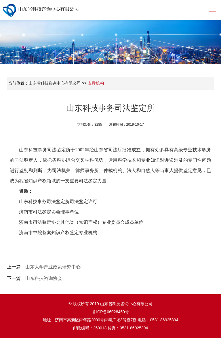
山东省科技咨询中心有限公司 (54, 83)
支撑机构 (96, 83)
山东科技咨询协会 (43, 278)
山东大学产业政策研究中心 (53, 266)
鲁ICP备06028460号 (110, 312)
